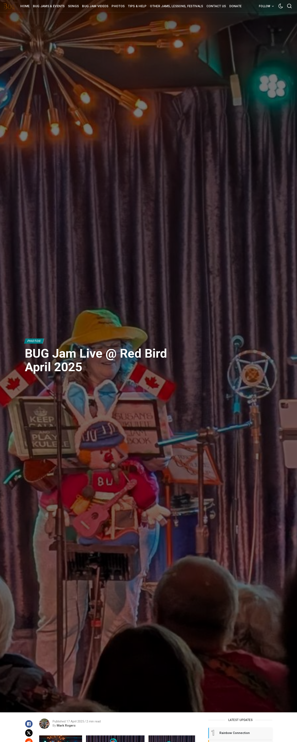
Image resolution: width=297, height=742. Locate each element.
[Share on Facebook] (29, 724)
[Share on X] (29, 733)
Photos (34, 341)
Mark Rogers (66, 725)
